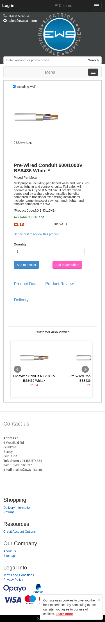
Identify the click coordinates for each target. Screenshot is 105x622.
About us (9, 551)
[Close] (99, 599)
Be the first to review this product (36, 234)
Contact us (16, 424)
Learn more (64, 614)
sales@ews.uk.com (28, 470)
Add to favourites (67, 265)
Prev (17, 369)
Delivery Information (17, 507)
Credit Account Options (19, 531)
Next (85, 369)
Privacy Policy (13, 579)
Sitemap (9, 555)
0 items (65, 5)
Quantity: (20, 244)
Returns (8, 512)
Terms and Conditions (18, 575)
